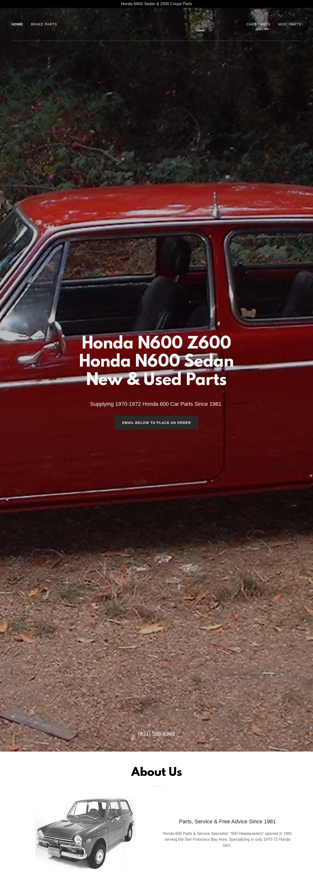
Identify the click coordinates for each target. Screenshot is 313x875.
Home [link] (17, 24)
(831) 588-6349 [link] (156, 734)
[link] (156, 34)
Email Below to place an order (156, 423)
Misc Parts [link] (289, 24)
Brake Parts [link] (44, 24)
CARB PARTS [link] (258, 24)
